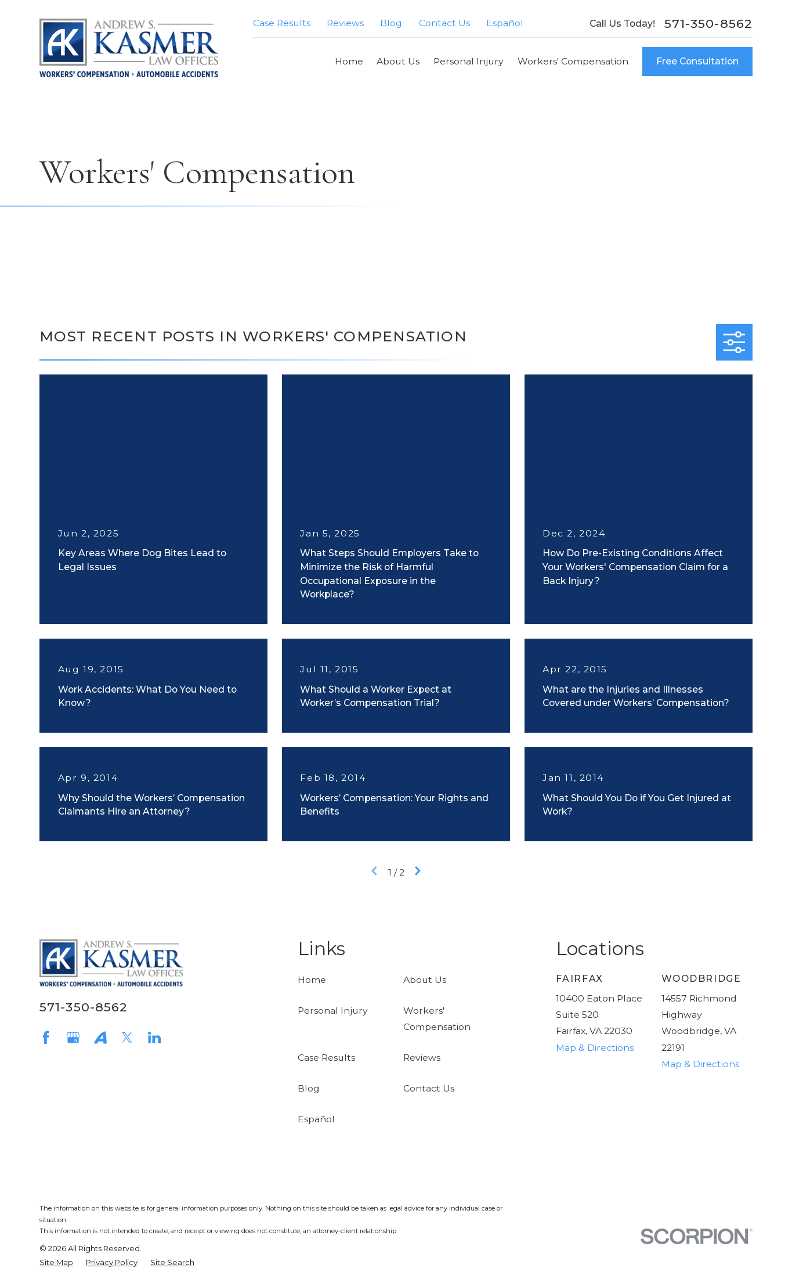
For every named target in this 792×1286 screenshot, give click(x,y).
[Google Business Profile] (73, 1037)
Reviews (345, 22)
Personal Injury (333, 1010)
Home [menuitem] (349, 61)
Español (504, 22)
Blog (391, 22)
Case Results (281, 22)
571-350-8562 (708, 23)
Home (312, 979)
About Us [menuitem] (398, 61)
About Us (424, 979)
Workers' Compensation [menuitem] (573, 61)
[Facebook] (45, 1037)
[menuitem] (56, 1263)
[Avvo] (100, 1037)
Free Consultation (697, 61)
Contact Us (444, 22)
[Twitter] (127, 1037)
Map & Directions (595, 1047)
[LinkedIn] (154, 1037)
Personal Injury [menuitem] (468, 61)
